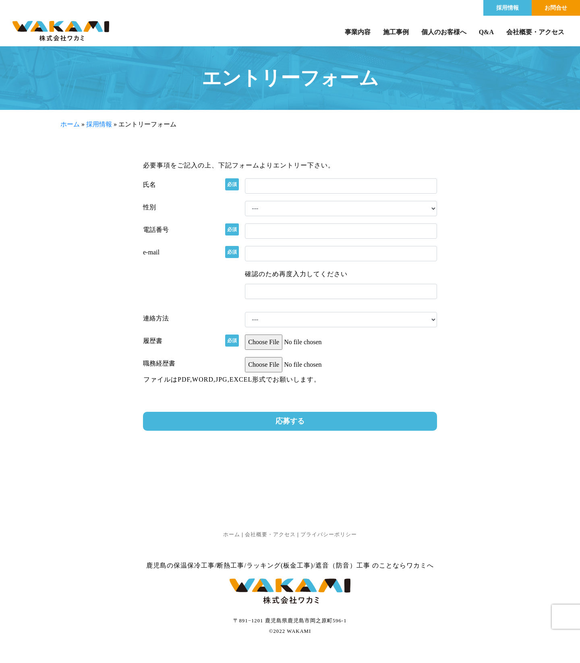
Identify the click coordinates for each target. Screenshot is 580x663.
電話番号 (156, 229)
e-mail (151, 252)
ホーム (70, 124)
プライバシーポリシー (328, 534)
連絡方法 (156, 318)
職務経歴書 (159, 363)
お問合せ (556, 8)
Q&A (486, 32)
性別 (149, 207)
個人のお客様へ (443, 32)
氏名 (149, 184)
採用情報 (507, 8)
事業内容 (358, 32)
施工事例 (396, 32)
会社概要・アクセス (535, 32)
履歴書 (152, 341)
